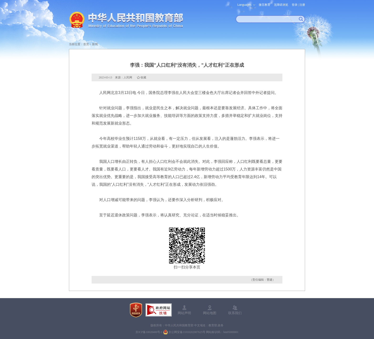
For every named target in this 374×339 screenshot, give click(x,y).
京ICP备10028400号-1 (148, 332)
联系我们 (235, 313)
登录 (294, 4)
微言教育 (264, 4)
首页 (86, 44)
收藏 (143, 77)
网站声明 (184, 313)
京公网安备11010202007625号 (187, 332)
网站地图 (209, 313)
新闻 (95, 44)
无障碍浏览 (281, 4)
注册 (302, 4)
